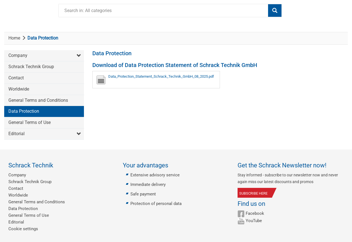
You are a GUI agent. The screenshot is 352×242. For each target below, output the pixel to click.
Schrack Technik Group (31, 66)
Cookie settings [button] (23, 228)
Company (17, 55)
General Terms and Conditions (38, 100)
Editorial (16, 133)
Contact (16, 77)
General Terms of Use (29, 122)
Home (14, 38)
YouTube (254, 220)
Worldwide (18, 89)
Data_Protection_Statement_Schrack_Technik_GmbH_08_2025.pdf (161, 77)
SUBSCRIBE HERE (253, 193)
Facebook (255, 213)
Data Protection (23, 111)
